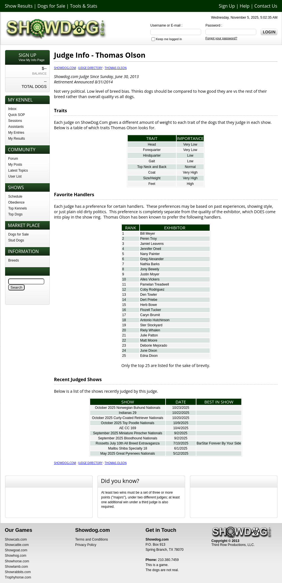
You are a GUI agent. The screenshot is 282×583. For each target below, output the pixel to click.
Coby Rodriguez (152, 290)
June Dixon (148, 351)
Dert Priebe (148, 300)
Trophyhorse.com (18, 577)
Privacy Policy (85, 545)
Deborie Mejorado (153, 345)
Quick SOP (16, 115)
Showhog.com (15, 556)
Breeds (13, 260)
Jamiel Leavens (152, 244)
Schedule (15, 196)
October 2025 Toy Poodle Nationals (127, 423)
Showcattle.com (17, 545)
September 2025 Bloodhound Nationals (127, 438)
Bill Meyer (147, 234)
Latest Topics (18, 170)
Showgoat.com (16, 550)
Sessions (15, 121)
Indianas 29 (127, 413)
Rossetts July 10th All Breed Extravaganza (128, 443)
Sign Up (227, 6)
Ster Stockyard (151, 325)
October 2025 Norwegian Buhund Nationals (127, 408)
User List (14, 176)
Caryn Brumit (150, 315)
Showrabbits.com (18, 572)
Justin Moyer (149, 274)
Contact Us (265, 6)
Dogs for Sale (51, 6)
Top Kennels (17, 208)
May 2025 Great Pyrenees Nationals (127, 453)
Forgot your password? (221, 38)
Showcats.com (16, 539)
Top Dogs (15, 214)
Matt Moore (148, 340)
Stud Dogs (16, 240)
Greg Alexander (152, 259)
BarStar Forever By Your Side (219, 443)
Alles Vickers (149, 279)
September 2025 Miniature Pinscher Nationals (127, 433)
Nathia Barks (150, 264)
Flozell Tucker (150, 310)
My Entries (16, 133)
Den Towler (148, 295)
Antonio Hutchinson (155, 320)
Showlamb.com (16, 567)
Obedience (16, 202)
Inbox (12, 109)
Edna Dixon (149, 356)
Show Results (18, 6)
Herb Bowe (148, 305)
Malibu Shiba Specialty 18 (127, 448)
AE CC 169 (127, 428)
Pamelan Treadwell (154, 284)
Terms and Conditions (91, 539)
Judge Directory (90, 68)
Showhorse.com (17, 561)
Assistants (16, 127)
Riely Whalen (150, 330)
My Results (16, 139)
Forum (13, 159)
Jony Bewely (149, 269)
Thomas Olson (116, 68)
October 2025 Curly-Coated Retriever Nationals (127, 418)
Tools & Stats (83, 6)
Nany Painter (150, 254)
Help (245, 6)
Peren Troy (148, 239)
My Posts (15, 165)
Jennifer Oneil (150, 249)
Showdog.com (65, 68)
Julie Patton (149, 335)
